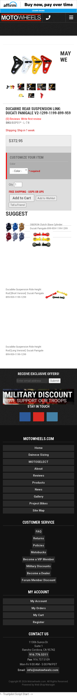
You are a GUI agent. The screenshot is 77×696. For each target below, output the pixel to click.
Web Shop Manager (45, 684)
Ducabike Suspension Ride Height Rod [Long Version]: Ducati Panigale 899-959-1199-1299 (24, 350)
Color (12, 164)
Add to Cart (22, 198)
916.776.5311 (38, 654)
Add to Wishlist (46, 198)
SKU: (9, 122)
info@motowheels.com (42, 670)
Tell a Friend (17, 204)
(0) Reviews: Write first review (23, 118)
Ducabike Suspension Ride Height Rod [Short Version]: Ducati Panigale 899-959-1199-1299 (25, 293)
